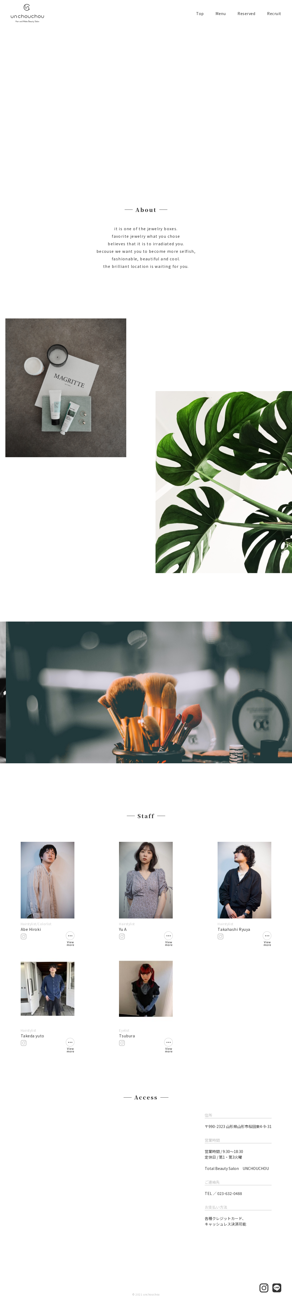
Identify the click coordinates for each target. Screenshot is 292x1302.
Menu (220, 13)
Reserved (246, 13)
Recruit (274, 13)
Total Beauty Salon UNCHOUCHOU (237, 1168)
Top (200, 13)
